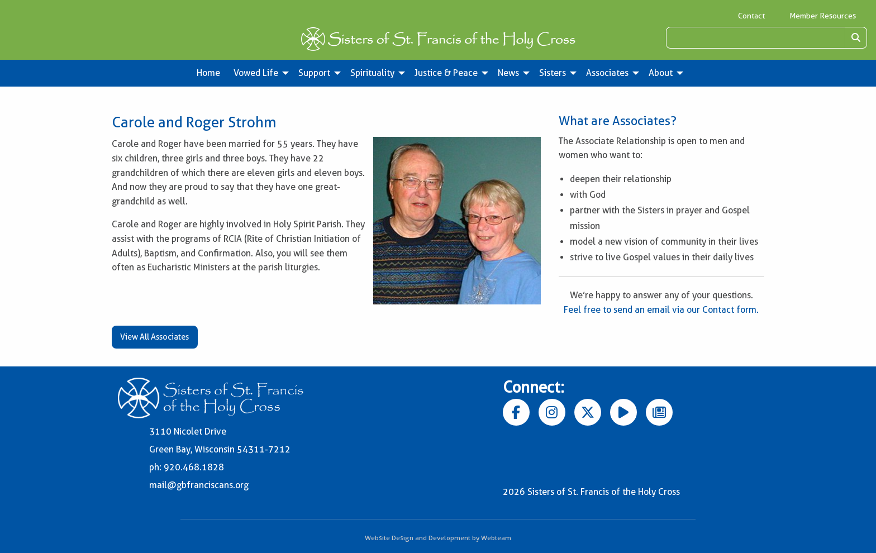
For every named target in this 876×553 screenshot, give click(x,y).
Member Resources (822, 15)
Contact (751, 15)
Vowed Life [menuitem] (256, 73)
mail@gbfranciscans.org (199, 485)
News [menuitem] (508, 73)
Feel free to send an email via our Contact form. (661, 309)
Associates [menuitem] (607, 73)
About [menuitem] (661, 73)
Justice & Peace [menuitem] (446, 73)
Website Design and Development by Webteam (438, 537)
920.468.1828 (194, 467)
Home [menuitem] (208, 73)
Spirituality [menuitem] (372, 73)
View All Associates (154, 336)
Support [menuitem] (314, 73)
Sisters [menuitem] (552, 73)
